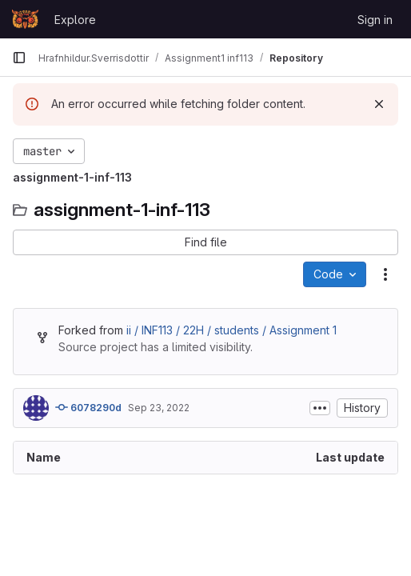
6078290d (88, 407)
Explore (75, 19)
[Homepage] (25, 19)
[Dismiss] (379, 104)
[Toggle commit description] (319, 408)
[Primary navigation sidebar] (19, 57)
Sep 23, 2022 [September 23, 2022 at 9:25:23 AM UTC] (159, 408)
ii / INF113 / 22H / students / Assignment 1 (231, 330)
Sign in (375, 19)
